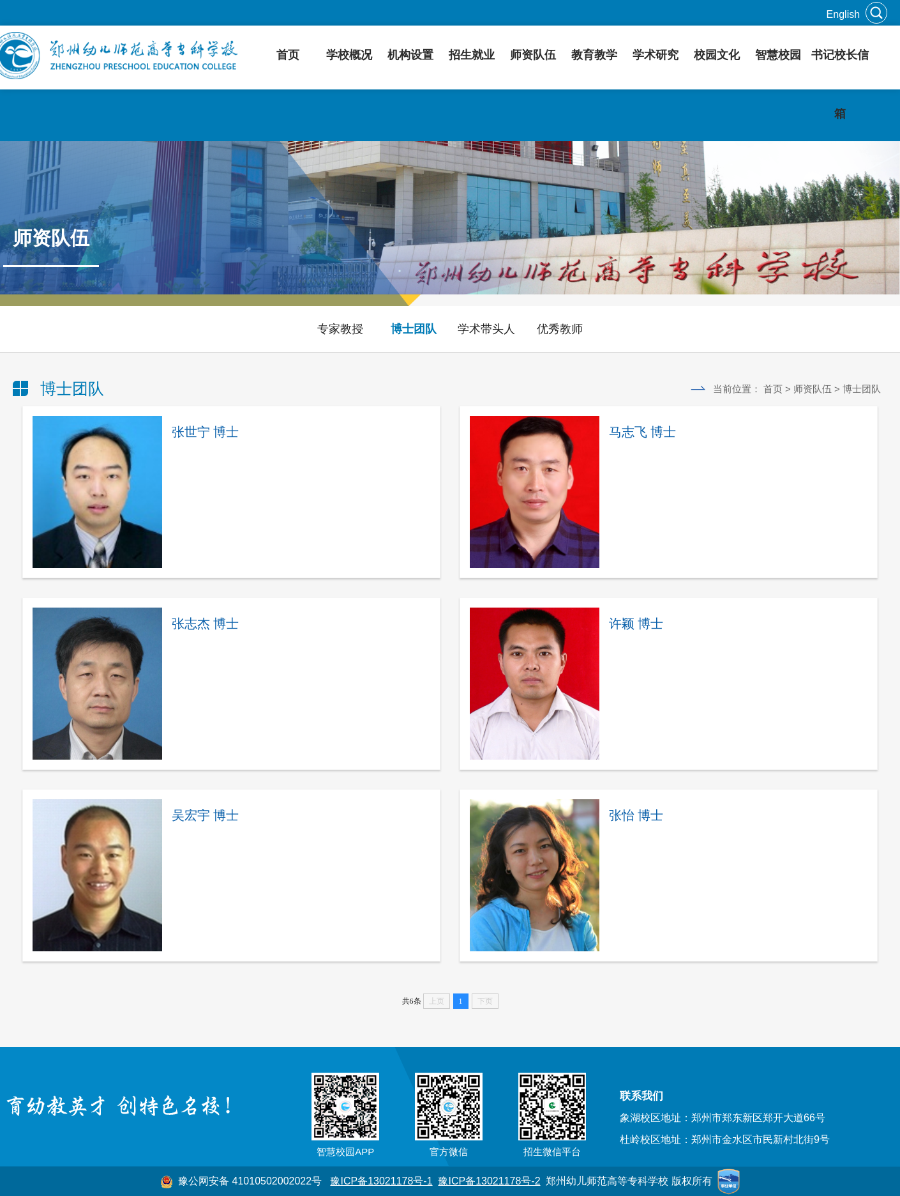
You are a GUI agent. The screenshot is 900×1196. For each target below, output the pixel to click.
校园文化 (717, 55)
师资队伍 (533, 55)
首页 (287, 55)
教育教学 (594, 55)
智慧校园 (778, 55)
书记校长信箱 (840, 84)
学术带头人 (486, 329)
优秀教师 (560, 329)
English (843, 14)
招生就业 (472, 55)
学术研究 (656, 55)
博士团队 (414, 329)
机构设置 (410, 55)
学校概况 (349, 55)
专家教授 (340, 329)
